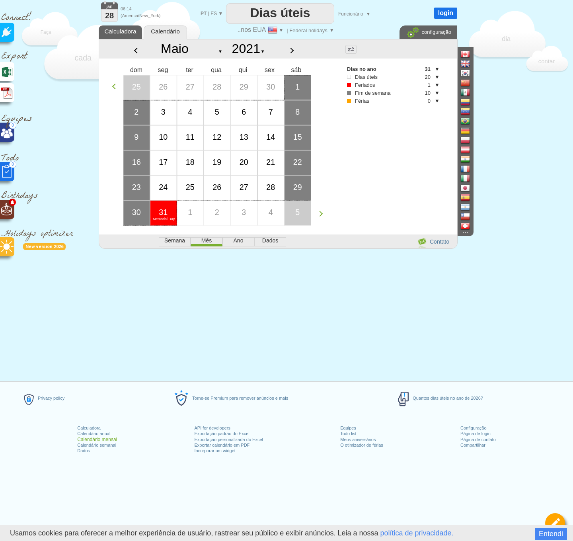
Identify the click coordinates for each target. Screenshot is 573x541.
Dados (83, 450)
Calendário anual (93, 433)
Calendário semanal (96, 445)
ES (213, 13)
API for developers (213, 428)
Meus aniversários (358, 439)
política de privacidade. (417, 533)
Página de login (475, 433)
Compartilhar (472, 445)
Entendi (551, 534)
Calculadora (89, 428)
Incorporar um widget (215, 450)
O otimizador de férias (361, 445)
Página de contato (478, 439)
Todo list (348, 433)
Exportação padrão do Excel (222, 433)
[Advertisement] (278, 313)
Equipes (348, 428)
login (445, 13)
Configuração (473, 428)
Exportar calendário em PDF (222, 445)
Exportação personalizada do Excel (229, 439)
